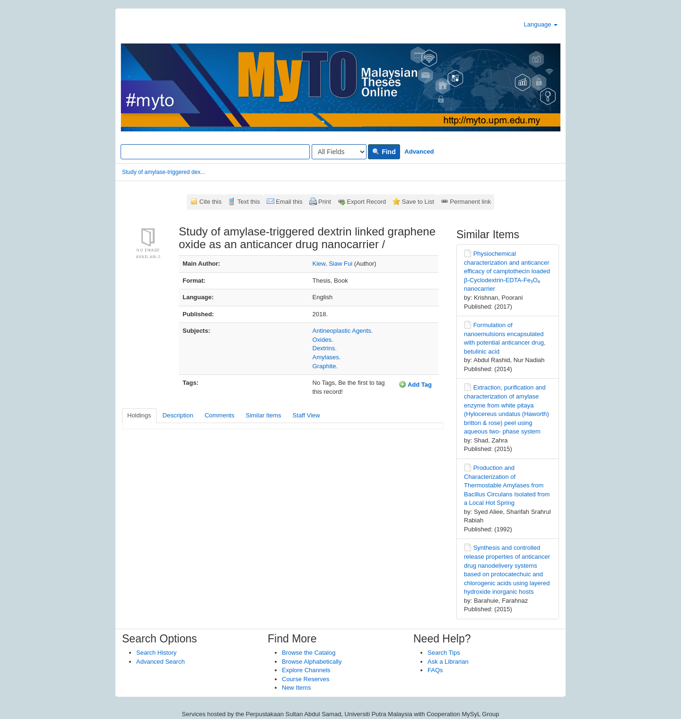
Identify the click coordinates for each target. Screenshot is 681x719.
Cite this (211, 201)
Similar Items (263, 415)
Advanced (419, 151)
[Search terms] (215, 151)
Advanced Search (160, 661)
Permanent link (470, 201)
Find (383, 152)
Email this (289, 201)
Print (324, 201)
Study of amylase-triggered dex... (163, 172)
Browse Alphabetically (311, 661)
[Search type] (339, 151)
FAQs (435, 670)
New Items (296, 687)
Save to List (418, 201)
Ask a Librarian (448, 661)
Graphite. (325, 366)
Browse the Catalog (308, 652)
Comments (220, 415)
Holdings (139, 415)
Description (178, 415)
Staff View (306, 415)
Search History (156, 652)
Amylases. (327, 357)
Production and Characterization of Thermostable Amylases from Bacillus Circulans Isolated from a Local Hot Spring (507, 485)
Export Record (366, 201)
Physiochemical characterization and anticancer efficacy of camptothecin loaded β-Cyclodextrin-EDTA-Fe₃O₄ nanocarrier (507, 271)
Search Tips (444, 652)
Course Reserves (305, 679)
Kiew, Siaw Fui (333, 263)
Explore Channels (306, 670)
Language (541, 24)
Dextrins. (325, 348)
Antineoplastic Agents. (343, 330)
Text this (248, 201)
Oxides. (323, 339)
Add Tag (415, 384)
